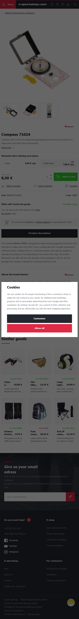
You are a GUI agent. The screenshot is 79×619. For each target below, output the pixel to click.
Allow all (40, 328)
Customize (39, 319)
